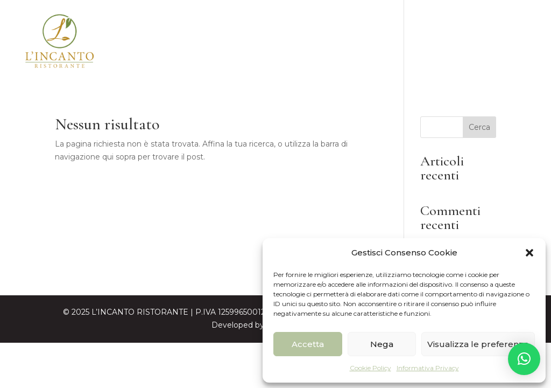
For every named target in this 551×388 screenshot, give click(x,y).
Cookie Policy (370, 368)
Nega (381, 344)
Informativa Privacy (428, 368)
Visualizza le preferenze (478, 344)
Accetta (308, 344)
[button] (529, 252)
